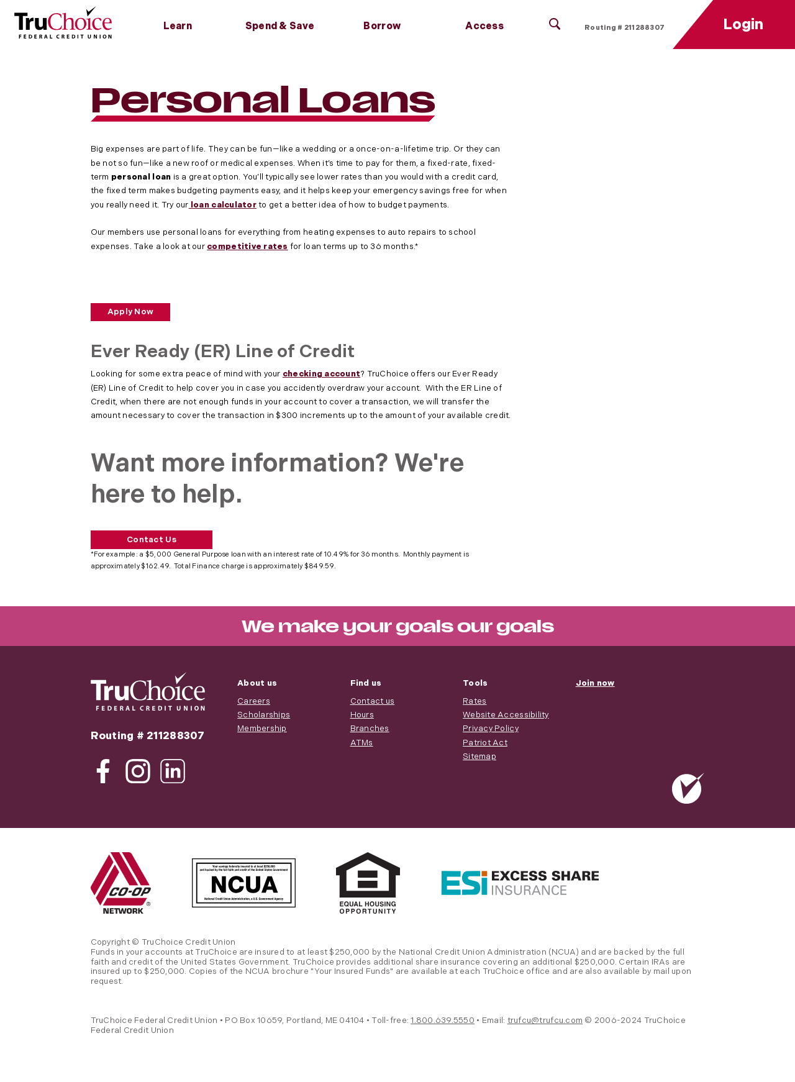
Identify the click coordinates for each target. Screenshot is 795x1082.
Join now (595, 683)
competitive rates (247, 247)
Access (484, 26)
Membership (262, 729)
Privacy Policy (491, 729)
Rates (474, 701)
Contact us (372, 701)
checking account (321, 374)
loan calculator (223, 205)
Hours (362, 715)
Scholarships (263, 715)
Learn (177, 26)
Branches (369, 729)
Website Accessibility (506, 715)
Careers (253, 701)
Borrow (382, 26)
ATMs (361, 743)
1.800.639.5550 (443, 1020)
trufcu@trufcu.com (545, 1020)
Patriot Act (485, 743)
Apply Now (130, 312)
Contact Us (151, 540)
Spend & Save (279, 26)
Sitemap (479, 756)
